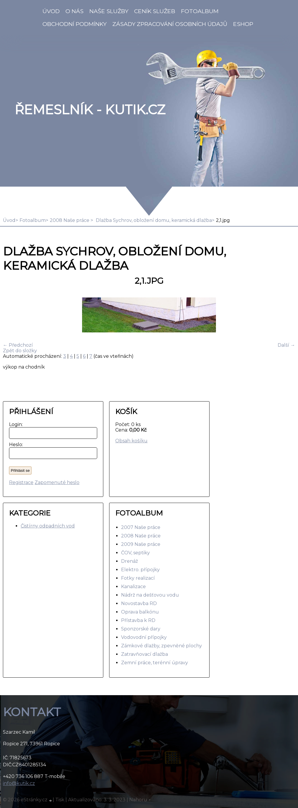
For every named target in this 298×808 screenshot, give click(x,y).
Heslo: (14, 444)
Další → (286, 345)
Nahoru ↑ (140, 799)
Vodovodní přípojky (144, 637)
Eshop (243, 23)
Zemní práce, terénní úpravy (154, 662)
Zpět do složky (20, 350)
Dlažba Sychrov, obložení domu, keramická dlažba (153, 220)
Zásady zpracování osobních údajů (169, 23)
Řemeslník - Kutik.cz (90, 110)
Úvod (51, 11)
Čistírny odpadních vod (48, 526)
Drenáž (129, 561)
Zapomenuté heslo (57, 482)
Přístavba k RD (138, 620)
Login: (14, 424)
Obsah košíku (131, 441)
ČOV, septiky (135, 552)
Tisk (59, 799)
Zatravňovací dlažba (144, 654)
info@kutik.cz (19, 783)
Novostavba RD (139, 603)
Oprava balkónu (140, 612)
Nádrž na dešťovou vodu (150, 595)
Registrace (21, 482)
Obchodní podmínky (74, 23)
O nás (74, 11)
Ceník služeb (154, 11)
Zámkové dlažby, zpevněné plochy (161, 645)
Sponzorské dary (140, 629)
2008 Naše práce (70, 220)
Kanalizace (133, 586)
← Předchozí (18, 345)
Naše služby (108, 11)
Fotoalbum (200, 11)
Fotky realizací (138, 578)
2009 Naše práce (140, 544)
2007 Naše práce (140, 527)
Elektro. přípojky (140, 569)
